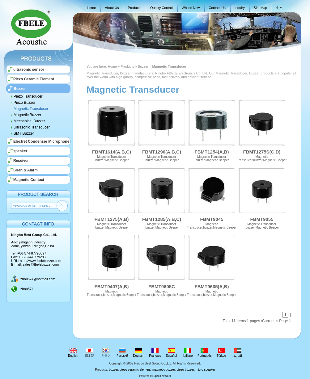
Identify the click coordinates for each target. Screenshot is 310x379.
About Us (112, 8)
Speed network (162, 375)
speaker (20, 151)
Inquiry (240, 8)
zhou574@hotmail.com (37, 279)
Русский (122, 352)
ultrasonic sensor (28, 69)
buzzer (113, 369)
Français (155, 352)
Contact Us (217, 8)
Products (134, 8)
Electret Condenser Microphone (41, 141)
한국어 (106, 352)
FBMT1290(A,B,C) (161, 128)
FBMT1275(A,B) (111, 196)
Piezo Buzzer (25, 102)
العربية (237, 352)
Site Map (260, 8)
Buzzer (20, 88)
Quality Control (161, 8)
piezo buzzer (185, 369)
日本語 (89, 352)
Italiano (187, 352)
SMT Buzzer (24, 133)
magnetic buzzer (163, 369)
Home (91, 8)
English (73, 352)
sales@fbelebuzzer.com (41, 264)
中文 (279, 8)
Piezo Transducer (28, 96)
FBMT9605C (161, 263)
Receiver (21, 160)
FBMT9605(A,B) (211, 263)
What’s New (191, 8)
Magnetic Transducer (31, 109)
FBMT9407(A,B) (111, 263)
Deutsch (138, 352)
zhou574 (26, 289)
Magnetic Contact (28, 180)
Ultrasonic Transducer (32, 127)
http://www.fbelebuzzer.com (40, 261)
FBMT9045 (211, 196)
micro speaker (205, 369)
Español (171, 352)
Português (204, 352)
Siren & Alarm (25, 170)
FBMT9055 (261, 196)
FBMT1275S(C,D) (261, 128)
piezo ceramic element (135, 369)
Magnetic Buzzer (27, 115)
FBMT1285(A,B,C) (161, 196)
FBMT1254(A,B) (211, 128)
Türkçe (221, 352)
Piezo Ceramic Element (33, 79)
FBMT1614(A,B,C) (111, 128)
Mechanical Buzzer (29, 121)
